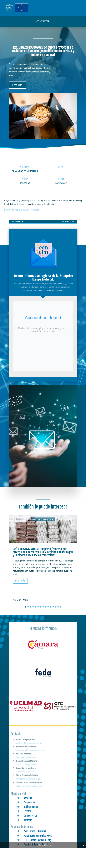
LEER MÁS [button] (17, 85)
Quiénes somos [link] (31, 806)
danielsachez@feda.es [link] (26, 765)
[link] (17, 221)
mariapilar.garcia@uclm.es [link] (28, 779)
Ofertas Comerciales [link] (43, 519)
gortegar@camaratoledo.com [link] (30, 746)
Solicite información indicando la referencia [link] (21, 210)
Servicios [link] (28, 798)
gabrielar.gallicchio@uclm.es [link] (29, 786)
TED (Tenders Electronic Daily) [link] (38, 840)
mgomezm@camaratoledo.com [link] (31, 752)
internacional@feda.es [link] (26, 759)
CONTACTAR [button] (43, 21)
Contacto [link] (28, 820)
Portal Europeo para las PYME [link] (38, 835)
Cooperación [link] (29, 802)
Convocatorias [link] (30, 815)
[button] (83, 8)
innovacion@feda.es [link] (25, 772)
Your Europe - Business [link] (35, 831)
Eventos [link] (27, 811)
